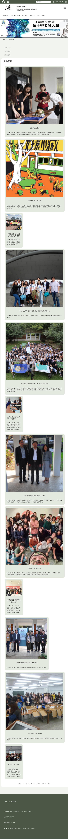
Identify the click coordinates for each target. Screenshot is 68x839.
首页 (4, 39)
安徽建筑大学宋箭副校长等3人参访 (35, 496)
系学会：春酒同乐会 (34, 569)
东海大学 (32, 16)
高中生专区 (5, 16)
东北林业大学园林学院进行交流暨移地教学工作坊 (34, 311)
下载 (38, 16)
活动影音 (7, 55)
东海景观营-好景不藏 (34, 201)
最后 (49, 784)
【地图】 (33, 829)
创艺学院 (24, 16)
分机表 (17, 811)
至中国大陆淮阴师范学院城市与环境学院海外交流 (13, 601)
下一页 (44, 784)
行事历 (43, 16)
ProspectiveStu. (15, 16)
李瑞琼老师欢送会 (13, 765)
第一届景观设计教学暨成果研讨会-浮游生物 (34, 384)
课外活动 (7, 48)
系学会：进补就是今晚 (35, 734)
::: (0, 14)
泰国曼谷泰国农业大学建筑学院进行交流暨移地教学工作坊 (13, 235)
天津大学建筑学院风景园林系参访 (26, 663)
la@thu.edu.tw (10, 823)
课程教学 (7, 52)
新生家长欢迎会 (35, 128)
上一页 (38, 784)
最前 (20, 784)
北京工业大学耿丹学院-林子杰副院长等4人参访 (13, 418)
